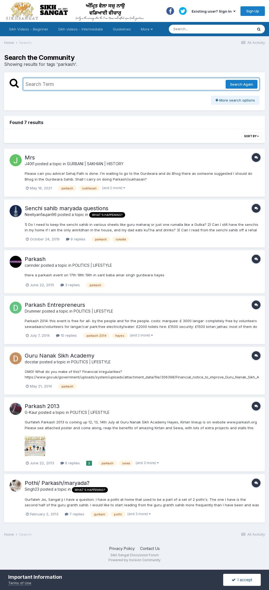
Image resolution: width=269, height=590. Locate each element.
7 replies (74, 514)
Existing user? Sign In (214, 11)
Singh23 (32, 489)
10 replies (66, 335)
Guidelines (122, 29)
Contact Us (150, 548)
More (147, 29)
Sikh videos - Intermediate (80, 29)
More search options (235, 100)
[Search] (205, 29)
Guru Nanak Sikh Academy (59, 355)
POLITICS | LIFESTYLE (92, 265)
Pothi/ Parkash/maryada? (57, 483)
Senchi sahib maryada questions (66, 208)
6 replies (70, 463)
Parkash (35, 259)
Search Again (241, 84)
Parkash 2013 (42, 406)
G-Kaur (31, 412)
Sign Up (252, 11)
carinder (32, 265)
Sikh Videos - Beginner (28, 29)
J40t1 (29, 163)
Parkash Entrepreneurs (55, 305)
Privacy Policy (122, 548)
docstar (31, 361)
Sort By (251, 136)
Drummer (33, 311)
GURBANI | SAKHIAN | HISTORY (95, 163)
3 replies (70, 285)
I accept (242, 579)
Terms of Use (19, 583)
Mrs (30, 157)
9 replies (75, 239)
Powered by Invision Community (134, 560)
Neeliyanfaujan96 (41, 214)
